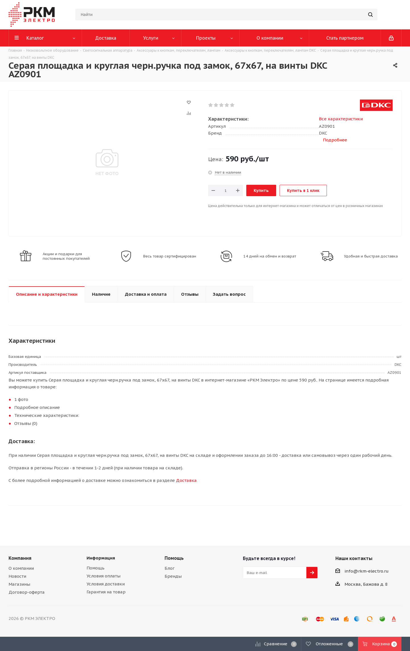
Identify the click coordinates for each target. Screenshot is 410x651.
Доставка (186, 480)
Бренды (173, 576)
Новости (17, 576)
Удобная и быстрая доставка (371, 256)
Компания (20, 558)
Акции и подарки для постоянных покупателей (66, 256)
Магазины (19, 584)
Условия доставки (106, 584)
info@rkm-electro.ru (367, 571)
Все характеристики (341, 118)
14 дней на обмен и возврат (269, 256)
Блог (170, 568)
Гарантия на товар (106, 592)
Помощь (95, 568)
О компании (21, 568)
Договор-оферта (27, 592)
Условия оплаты (103, 576)
